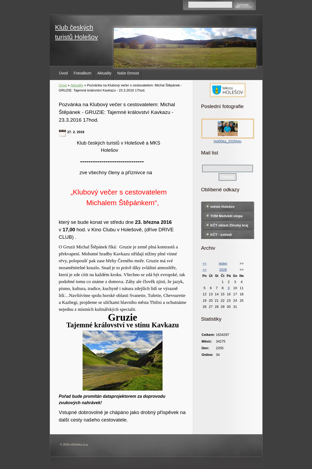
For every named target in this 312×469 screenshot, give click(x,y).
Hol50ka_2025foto (227, 141)
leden (223, 263)
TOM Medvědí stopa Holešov (226, 217)
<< (204, 263)
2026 (223, 270)
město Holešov (222, 207)
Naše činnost (128, 73)
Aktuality (104, 73)
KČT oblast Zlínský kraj (229, 225)
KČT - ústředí (221, 235)
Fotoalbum (82, 73)
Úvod (63, 73)
